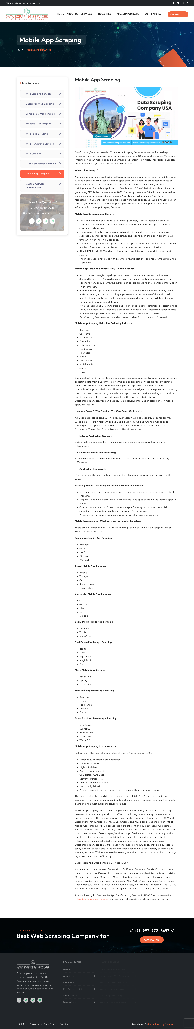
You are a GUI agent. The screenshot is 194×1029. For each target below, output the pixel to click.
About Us (72, 14)
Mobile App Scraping (38, 173)
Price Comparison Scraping (41, 163)
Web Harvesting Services (40, 143)
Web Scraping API (36, 153)
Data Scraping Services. (161, 1024)
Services (88, 14)
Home (60, 14)
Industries (106, 14)
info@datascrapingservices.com (92, 899)
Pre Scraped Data (129, 14)
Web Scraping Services (38, 93)
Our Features (152, 14)
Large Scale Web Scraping (40, 113)
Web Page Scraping (37, 133)
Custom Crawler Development (35, 185)
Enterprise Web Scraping (40, 103)
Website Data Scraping (39, 123)
